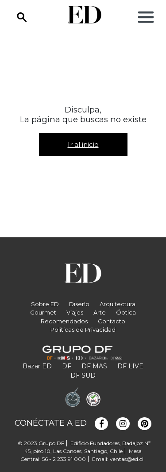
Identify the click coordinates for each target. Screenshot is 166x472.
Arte (99, 312)
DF (66, 366)
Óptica (126, 312)
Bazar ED (37, 366)
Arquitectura (117, 303)
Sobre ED (45, 303)
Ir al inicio (83, 144)
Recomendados (64, 321)
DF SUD (83, 375)
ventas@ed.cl (126, 459)
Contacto (111, 321)
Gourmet (43, 312)
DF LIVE (130, 366)
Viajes (74, 312)
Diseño (79, 303)
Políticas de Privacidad (83, 329)
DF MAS (94, 366)
